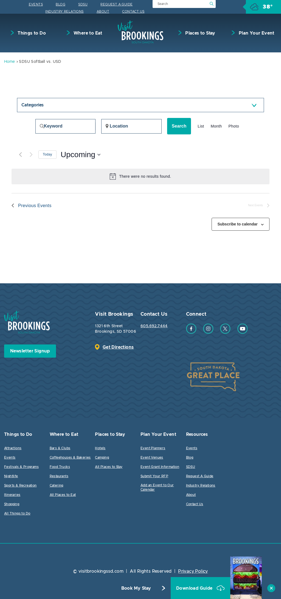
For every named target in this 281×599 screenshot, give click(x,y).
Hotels (100, 448)
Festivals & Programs (21, 466)
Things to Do (31, 33)
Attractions (12, 448)
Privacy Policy (193, 571)
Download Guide (195, 588)
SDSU (83, 4)
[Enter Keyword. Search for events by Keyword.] (65, 126)
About (103, 11)
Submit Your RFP (154, 476)
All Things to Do (17, 513)
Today (47, 154)
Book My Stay (136, 588)
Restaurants (59, 476)
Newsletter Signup (30, 351)
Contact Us (133, 11)
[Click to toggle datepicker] (80, 154)
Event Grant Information (159, 466)
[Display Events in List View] (201, 126)
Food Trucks (60, 466)
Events (36, 4)
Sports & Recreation (20, 485)
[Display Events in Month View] (216, 126)
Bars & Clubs (60, 448)
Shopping (11, 504)
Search (179, 126)
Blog (60, 4)
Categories (32, 105)
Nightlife (11, 476)
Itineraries (12, 494)
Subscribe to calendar (237, 224)
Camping (102, 457)
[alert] (140, 176)
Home (9, 62)
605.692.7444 (154, 326)
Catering (56, 485)
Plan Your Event (255, 33)
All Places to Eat (63, 494)
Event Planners (152, 448)
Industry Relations (64, 11)
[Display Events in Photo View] (234, 126)
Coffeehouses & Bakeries (70, 457)
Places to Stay (199, 33)
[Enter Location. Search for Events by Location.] (131, 126)
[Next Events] (31, 154)
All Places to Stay (108, 466)
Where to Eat (87, 33)
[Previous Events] (20, 154)
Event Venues (151, 457)
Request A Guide (116, 4)
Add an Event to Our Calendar (157, 487)
